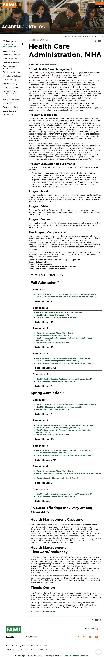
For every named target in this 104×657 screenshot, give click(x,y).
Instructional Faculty (12, 99)
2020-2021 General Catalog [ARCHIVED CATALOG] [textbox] (80, 36)
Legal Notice (22, 646)
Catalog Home (9, 51)
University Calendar (11, 55)
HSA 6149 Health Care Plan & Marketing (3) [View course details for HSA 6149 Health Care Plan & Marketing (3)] (55, 333)
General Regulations (11, 62)
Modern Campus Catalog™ (76, 656)
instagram (84, 637)
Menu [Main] (100, 3)
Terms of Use (10, 646)
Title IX (33, 646)
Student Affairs (9, 111)
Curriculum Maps (10, 80)
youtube (96, 637)
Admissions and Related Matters (10, 67)
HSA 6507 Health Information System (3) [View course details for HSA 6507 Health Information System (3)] (54, 335)
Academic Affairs (10, 107)
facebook (78, 637)
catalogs (21, 656)
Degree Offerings (10, 84)
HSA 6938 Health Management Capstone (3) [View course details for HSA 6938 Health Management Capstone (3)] (55, 381)
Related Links (9, 103)
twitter (90, 637)
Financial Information (12, 72)
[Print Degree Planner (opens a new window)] (93, 41)
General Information (11, 58)
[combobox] (83, 36)
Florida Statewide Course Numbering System (11, 93)
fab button (98, 651)
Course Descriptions (12, 87)
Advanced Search (11, 47)
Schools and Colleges (12, 76)
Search (100, 6)
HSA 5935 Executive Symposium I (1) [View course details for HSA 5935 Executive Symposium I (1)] (52, 315)
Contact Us (10, 637)
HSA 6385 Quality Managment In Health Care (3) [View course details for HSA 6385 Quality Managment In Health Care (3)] (57, 361)
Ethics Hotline (44, 646)
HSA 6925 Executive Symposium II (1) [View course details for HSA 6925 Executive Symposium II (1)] (52, 342)
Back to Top (89, 628)
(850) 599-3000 (31, 637)
